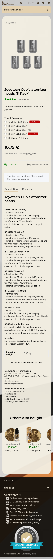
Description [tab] (11, 189)
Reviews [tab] (27, 189)
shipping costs (30, 153)
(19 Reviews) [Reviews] (16, 99)
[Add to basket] (6, 31)
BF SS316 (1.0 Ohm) (23, 134)
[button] (21, 3)
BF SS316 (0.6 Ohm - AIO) (20, 130)
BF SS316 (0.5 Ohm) (17, 126)
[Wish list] (43, 3)
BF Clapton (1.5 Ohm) (18, 138)
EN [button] (29, 3)
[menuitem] (14, 9)
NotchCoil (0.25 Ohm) (24, 122)
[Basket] (48, 3)
